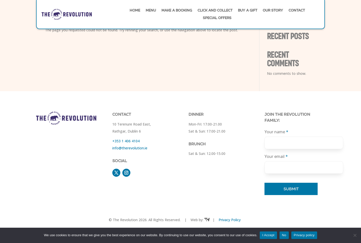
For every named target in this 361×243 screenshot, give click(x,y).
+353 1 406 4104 (126, 141)
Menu (151, 11)
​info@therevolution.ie (129, 148)
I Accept (268, 235)
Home (135, 11)
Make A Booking (176, 11)
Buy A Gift (247, 11)
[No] (354, 235)
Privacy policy (304, 235)
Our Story (273, 11)
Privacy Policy (230, 219)
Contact (297, 11)
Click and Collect (215, 11)
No (284, 235)
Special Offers (217, 18)
